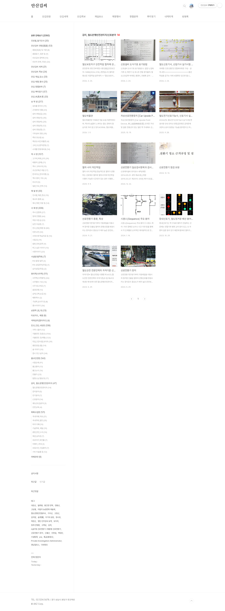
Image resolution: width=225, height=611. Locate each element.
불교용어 (37, 366)
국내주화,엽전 (39, 420)
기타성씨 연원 (39, 133)
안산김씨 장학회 (40, 58)
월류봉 (40, 505)
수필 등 (37, 240)
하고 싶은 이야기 (40, 248)
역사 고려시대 (39, 166)
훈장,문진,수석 (39, 432)
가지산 (50, 513)
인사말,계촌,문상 (40, 195)
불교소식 (37, 370)
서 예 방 (37, 208)
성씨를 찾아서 (39, 106)
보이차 (56, 521)
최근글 (33, 482)
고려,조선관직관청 (40, 145)
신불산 (47, 533)
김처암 (33, 517)
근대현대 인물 (39, 110)
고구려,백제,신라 (40, 158)
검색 (184, 6)
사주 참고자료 (39, 286)
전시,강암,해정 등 (40, 228)
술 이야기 (37, 349)
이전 (131, 299)
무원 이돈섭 (38, 220)
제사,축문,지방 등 (40, 203)
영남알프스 (35, 545)
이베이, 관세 (38, 444)
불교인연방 (38, 358)
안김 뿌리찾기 (39, 91)
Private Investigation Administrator (46, 541)
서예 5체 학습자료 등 (42, 236)
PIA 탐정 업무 (39, 261)
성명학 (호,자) (38, 310)
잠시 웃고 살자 (40, 353)
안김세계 (64, 16)
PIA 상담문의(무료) (40, 265)
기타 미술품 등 (39, 452)
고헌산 (56, 513)
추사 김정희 (38, 212)
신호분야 (37, 399)
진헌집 (53, 533)
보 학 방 (37, 101)
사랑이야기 (38, 252)
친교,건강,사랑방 (41, 325)
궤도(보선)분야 (39, 403)
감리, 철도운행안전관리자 (44, 383)
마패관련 (36, 457)
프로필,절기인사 (40, 40)
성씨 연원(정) (38, 129)
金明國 (41, 517)
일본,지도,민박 (39, 186)
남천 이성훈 (38, 224)
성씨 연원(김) (39, 114)
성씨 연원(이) (39, 118)
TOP (191, 600)
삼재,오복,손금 (39, 294)
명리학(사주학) (39, 274)
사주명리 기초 (39, 282)
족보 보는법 (38, 137)
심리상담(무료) (39, 269)
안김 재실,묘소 (39, 77)
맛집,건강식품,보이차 (42, 341)
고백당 (43, 525)
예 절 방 (36, 191)
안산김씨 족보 (39, 72)
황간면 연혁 (48, 505)
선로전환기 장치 (37, 533)
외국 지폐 (37, 424)
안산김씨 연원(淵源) (41, 45)
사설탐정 (34, 537)
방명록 (185, 16)
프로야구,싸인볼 (39, 440)
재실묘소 (99, 16)
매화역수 (37, 298)
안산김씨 (39, 6)
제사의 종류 (38, 199)
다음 (144, 299)
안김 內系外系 (39, 96)
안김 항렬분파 (38, 86)
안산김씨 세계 (38, 67)
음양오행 (37, 290)
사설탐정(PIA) (38, 256)
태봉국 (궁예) (39, 162)
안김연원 (46, 16)
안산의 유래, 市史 (41, 62)
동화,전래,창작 (39, 244)
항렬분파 (134, 16)
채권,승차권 (38, 436)
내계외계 (169, 16)
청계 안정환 (38, 216)
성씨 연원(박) (39, 122)
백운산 (33, 521)
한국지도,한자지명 (40, 174)
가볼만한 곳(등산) (41, 334)
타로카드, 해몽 (38, 315)
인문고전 (37, 232)
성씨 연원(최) (39, 126)
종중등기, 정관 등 (40, 54)
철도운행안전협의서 (38, 513)
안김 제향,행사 (39, 81)
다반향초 (44, 545)
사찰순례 (37, 362)
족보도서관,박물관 (40, 141)
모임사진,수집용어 (40, 448)
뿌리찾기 (151, 16)
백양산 (60, 533)
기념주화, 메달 (39, 428)
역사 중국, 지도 (39, 178)
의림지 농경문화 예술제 (46, 509)
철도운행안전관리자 (41, 387)
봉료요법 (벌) (39, 345)
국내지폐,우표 (39, 416)
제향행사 (116, 16)
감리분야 (37, 391)
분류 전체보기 (40, 35)
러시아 (36, 182)
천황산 (57, 505)
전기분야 (37, 395)
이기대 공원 (49, 517)
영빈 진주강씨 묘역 (45, 521)
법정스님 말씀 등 (40, 378)
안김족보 (81, 16)
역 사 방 (37, 154)
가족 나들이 (38, 330)
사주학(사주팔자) (40, 278)
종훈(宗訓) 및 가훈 (41, 50)
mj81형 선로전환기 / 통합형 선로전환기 (46, 529)
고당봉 (33, 509)
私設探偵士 (49, 537)
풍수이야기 (38, 305)
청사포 (58, 517)
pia (40, 537)
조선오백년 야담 (40, 170)
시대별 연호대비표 (41, 149)
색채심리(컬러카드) (40, 320)
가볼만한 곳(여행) (41, 338)
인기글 (42, 482)
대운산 (33, 505)
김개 (49, 525)
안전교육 (37, 407)
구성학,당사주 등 (40, 302)
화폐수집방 (38, 412)
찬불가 (36, 374)
